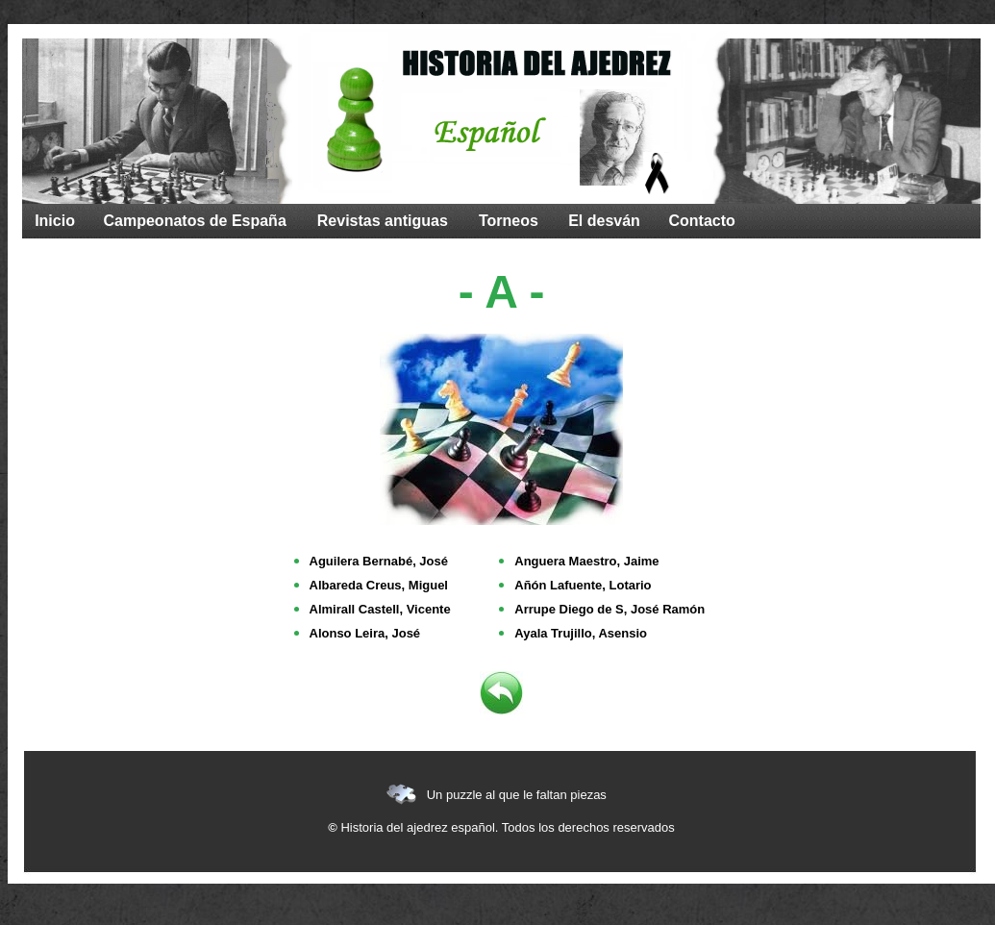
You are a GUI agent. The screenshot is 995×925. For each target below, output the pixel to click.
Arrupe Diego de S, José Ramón (609, 609)
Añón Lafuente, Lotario (582, 585)
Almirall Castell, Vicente (380, 609)
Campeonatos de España (195, 220)
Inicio (55, 220)
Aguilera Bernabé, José (379, 561)
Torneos (508, 220)
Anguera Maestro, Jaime (586, 561)
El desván (604, 220)
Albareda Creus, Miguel (379, 585)
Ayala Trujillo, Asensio (580, 633)
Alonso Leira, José (365, 633)
